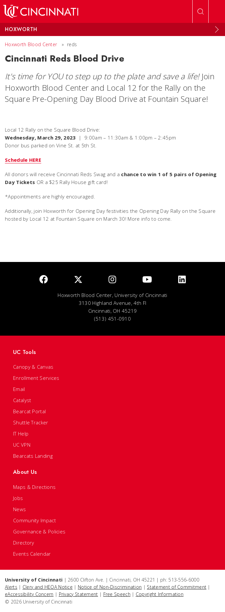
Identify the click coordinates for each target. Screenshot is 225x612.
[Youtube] (147, 280)
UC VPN (21, 444)
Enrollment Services (36, 378)
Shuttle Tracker (30, 422)
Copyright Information (159, 594)
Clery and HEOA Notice (48, 587)
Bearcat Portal (29, 411)
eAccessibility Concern (29, 594)
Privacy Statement (78, 594)
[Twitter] (78, 280)
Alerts (11, 587)
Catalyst (22, 400)
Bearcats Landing (33, 456)
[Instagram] (112, 280)
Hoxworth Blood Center (31, 44)
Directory (23, 542)
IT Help (20, 433)
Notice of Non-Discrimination (110, 587)
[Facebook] (43, 280)
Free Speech (116, 594)
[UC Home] (40, 11)
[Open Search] (200, 11)
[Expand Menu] (217, 29)
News (19, 509)
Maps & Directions (34, 487)
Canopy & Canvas (33, 366)
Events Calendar (32, 553)
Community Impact (34, 520)
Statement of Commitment (176, 587)
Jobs (18, 498)
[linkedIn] (182, 280)
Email (19, 389)
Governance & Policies (39, 531)
